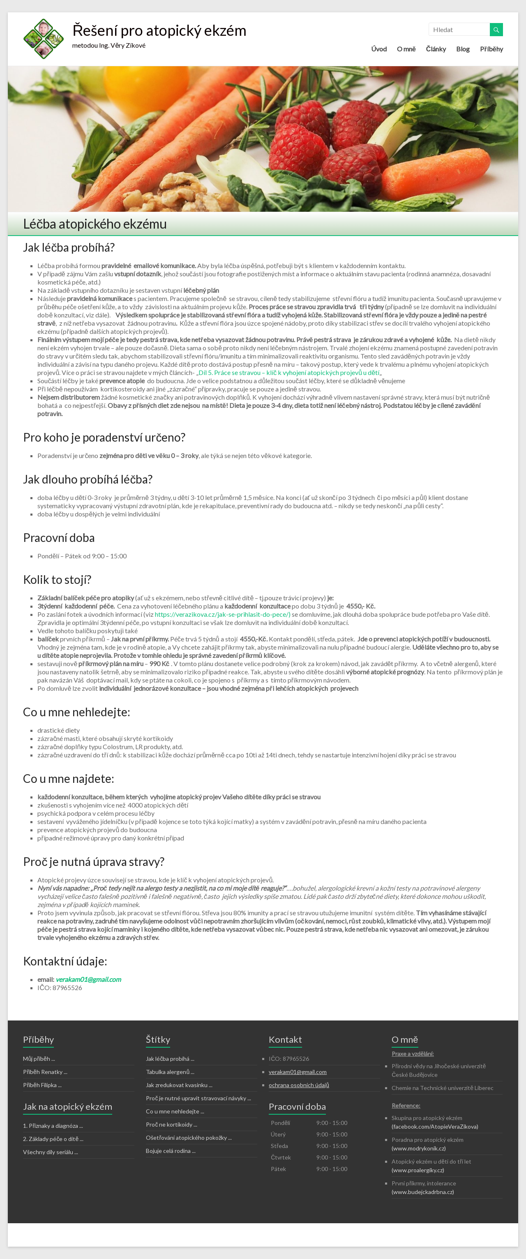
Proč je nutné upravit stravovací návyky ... (198, 1098)
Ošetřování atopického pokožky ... (189, 1137)
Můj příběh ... (39, 1058)
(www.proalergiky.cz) (418, 1169)
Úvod (379, 49)
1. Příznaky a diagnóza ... (53, 1125)
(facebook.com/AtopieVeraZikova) (435, 1126)
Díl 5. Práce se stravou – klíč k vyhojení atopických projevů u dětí (288, 372)
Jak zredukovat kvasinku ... (179, 1084)
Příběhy (491, 49)
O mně (406, 49)
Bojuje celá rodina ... (171, 1150)
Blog (463, 49)
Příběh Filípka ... (42, 1084)
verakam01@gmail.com (88, 979)
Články (436, 49)
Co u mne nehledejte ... (175, 1111)
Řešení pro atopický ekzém (159, 30)
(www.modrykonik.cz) (419, 1148)
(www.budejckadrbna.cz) (423, 1191)
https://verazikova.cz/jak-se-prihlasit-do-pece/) (223, 614)
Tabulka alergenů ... (170, 1071)
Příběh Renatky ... (45, 1071)
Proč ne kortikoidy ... (171, 1124)
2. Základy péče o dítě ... (53, 1138)
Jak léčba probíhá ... (170, 1058)
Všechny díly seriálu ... (50, 1151)
